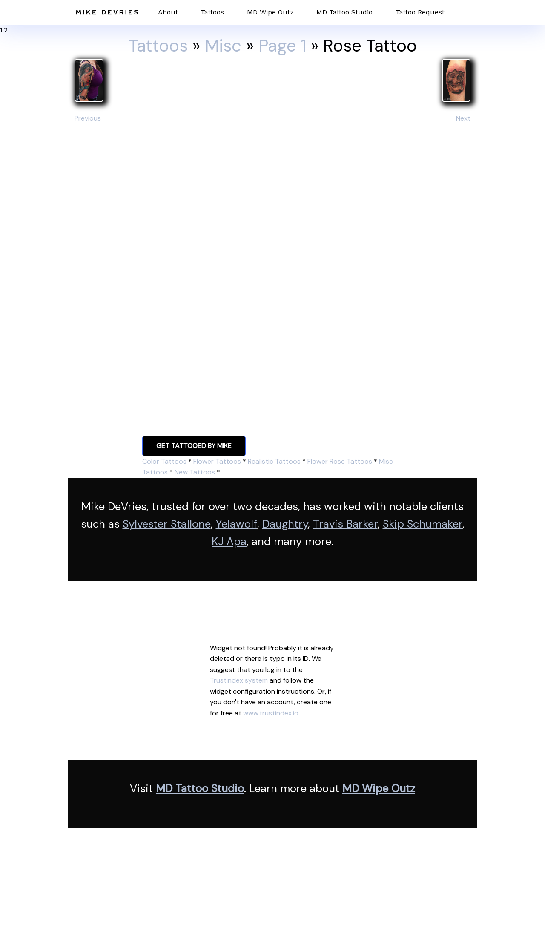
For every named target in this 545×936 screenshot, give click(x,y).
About (168, 12)
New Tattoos (195, 472)
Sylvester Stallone (167, 524)
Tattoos (212, 12)
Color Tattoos (164, 461)
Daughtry (285, 524)
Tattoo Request (420, 12)
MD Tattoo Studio (344, 12)
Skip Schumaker (422, 524)
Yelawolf (236, 524)
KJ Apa (229, 541)
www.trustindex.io (270, 713)
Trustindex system (239, 680)
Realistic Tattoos (274, 461)
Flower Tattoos (217, 461)
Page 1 (282, 45)
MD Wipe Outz (270, 12)
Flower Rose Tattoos (339, 461)
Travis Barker (345, 524)
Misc (223, 45)
